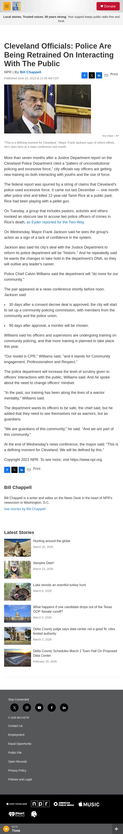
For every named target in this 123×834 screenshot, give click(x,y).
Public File (15, 752)
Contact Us (15, 725)
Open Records (17, 761)
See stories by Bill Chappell (24, 509)
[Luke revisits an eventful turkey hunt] (17, 592)
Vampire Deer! (43, 563)
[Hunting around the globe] (17, 548)
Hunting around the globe (51, 541)
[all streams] (117, 829)
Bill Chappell (30, 72)
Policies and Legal (20, 779)
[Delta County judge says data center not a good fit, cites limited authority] (17, 636)
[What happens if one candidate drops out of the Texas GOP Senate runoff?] (17, 614)
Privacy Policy (17, 770)
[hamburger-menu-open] (7, 6)
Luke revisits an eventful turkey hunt (59, 585)
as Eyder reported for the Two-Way (55, 222)
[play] (6, 829)
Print (114, 74)
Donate (110, 6)
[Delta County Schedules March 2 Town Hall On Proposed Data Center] (17, 658)
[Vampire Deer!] (17, 570)
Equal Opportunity (19, 743)
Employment (16, 734)
